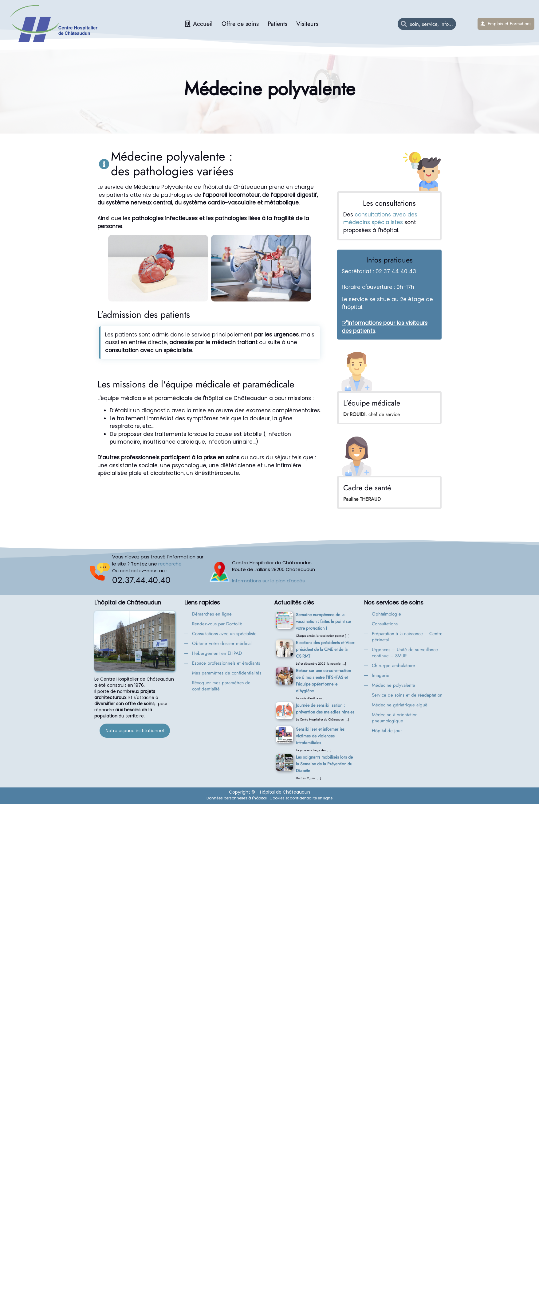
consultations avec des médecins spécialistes (380, 218)
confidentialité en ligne (311, 798)
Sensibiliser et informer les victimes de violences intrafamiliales (320, 736)
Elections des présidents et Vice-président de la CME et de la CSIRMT (325, 649)
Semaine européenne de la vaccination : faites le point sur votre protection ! (323, 621)
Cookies (277, 798)
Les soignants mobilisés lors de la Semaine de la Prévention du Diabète (324, 764)
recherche (170, 564)
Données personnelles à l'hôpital (237, 798)
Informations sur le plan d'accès (268, 580)
